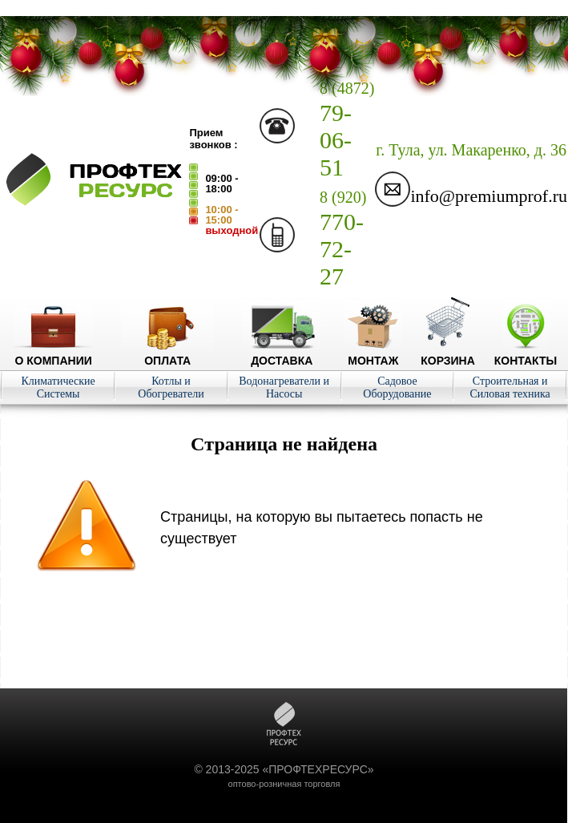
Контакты (525, 354)
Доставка (281, 354)
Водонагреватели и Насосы (284, 387)
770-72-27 (343, 238)
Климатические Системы (58, 387)
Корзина (448, 354)
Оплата (167, 354)
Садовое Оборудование (397, 387)
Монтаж (373, 354)
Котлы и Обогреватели (170, 387)
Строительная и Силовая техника (509, 387)
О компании (53, 354)
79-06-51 (347, 129)
